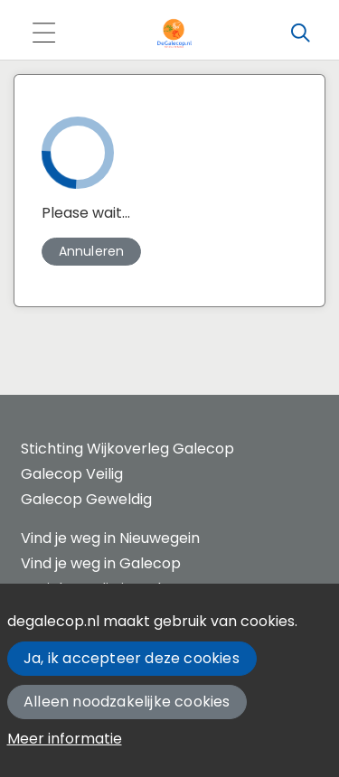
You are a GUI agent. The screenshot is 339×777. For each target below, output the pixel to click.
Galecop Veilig (72, 473)
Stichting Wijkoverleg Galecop (127, 448)
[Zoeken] (300, 33)
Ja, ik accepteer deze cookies (132, 658)
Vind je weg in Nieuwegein (110, 538)
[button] (91, 252)
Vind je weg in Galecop (101, 563)
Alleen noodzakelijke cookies (127, 701)
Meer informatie (64, 738)
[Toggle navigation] (43, 34)
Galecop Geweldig (86, 499)
